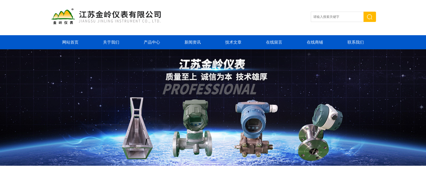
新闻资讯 (192, 42)
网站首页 (70, 42)
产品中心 (152, 42)
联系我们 (355, 42)
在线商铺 (315, 42)
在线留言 (274, 42)
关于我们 (111, 42)
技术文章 (233, 42)
